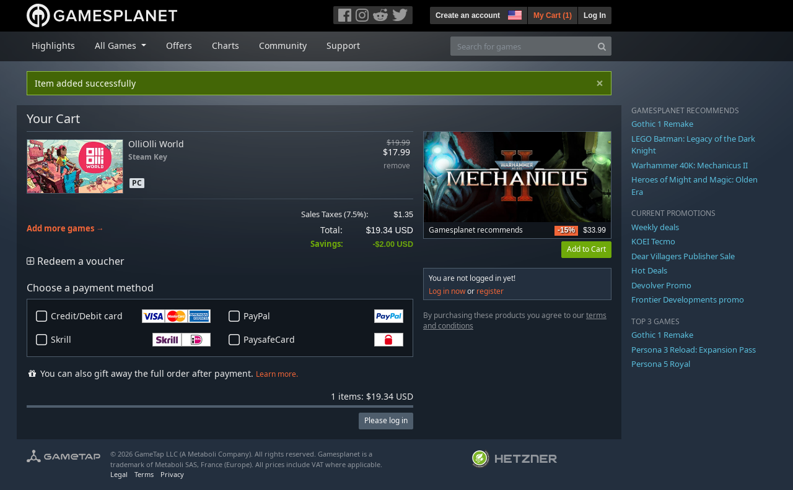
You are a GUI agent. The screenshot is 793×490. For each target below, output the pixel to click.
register (490, 291)
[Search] (601, 46)
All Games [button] (117, 45)
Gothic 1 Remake (662, 123)
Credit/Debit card (131, 316)
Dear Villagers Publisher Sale (683, 256)
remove (396, 166)
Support (343, 45)
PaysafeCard (323, 339)
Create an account (468, 15)
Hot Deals (649, 270)
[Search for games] (521, 46)
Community (283, 45)
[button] (514, 13)
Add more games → (65, 228)
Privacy (172, 474)
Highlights (53, 45)
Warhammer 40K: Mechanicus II (689, 165)
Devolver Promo (661, 285)
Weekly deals (655, 227)
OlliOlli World (156, 144)
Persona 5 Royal (660, 363)
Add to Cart (586, 249)
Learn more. (277, 374)
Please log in (386, 420)
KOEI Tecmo (653, 241)
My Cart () (552, 15)
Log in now (447, 291)
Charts (225, 45)
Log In (595, 15)
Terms (144, 474)
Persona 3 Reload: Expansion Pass (693, 349)
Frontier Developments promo (687, 299)
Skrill (131, 339)
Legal (119, 474)
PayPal (323, 316)
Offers (179, 45)
